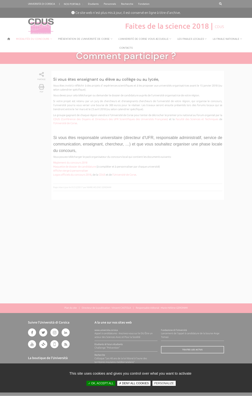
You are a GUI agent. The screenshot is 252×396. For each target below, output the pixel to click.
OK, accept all (101, 383)
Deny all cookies (134, 383)
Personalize (164, 383)
